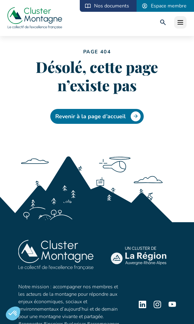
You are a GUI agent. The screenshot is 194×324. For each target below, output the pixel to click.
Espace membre (169, 5)
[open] (180, 22)
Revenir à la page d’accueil (98, 116)
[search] (163, 22)
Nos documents (111, 5)
